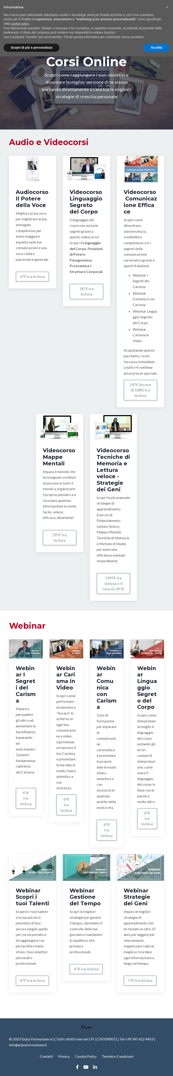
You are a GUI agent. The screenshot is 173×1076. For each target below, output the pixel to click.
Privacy (64, 1056)
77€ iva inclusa (140, 980)
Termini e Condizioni (117, 1056)
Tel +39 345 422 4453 (137, 1039)
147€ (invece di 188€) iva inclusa (140, 390)
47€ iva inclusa (32, 276)
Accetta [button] (156, 47)
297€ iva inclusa (59, 537)
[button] (167, 7)
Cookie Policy (86, 1056)
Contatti (46, 1056)
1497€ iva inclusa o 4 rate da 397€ (113, 583)
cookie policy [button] (20, 23)
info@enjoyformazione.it (28, 1045)
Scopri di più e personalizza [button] (31, 47)
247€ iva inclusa (86, 291)
